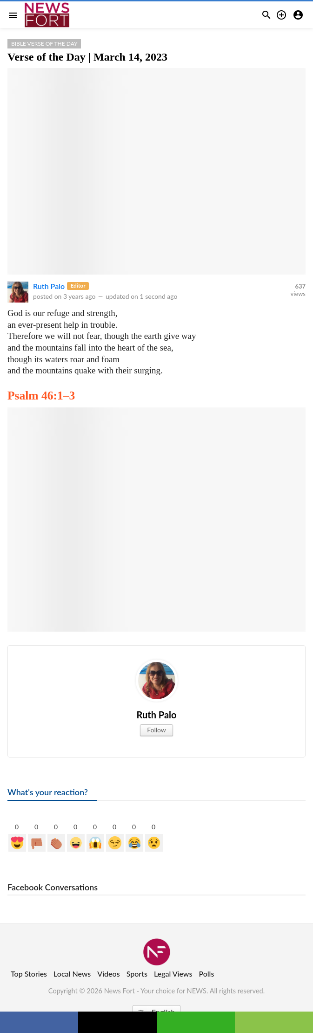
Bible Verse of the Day (44, 43)
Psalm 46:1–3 (41, 395)
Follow (156, 730)
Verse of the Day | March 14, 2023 (87, 57)
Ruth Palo (49, 286)
